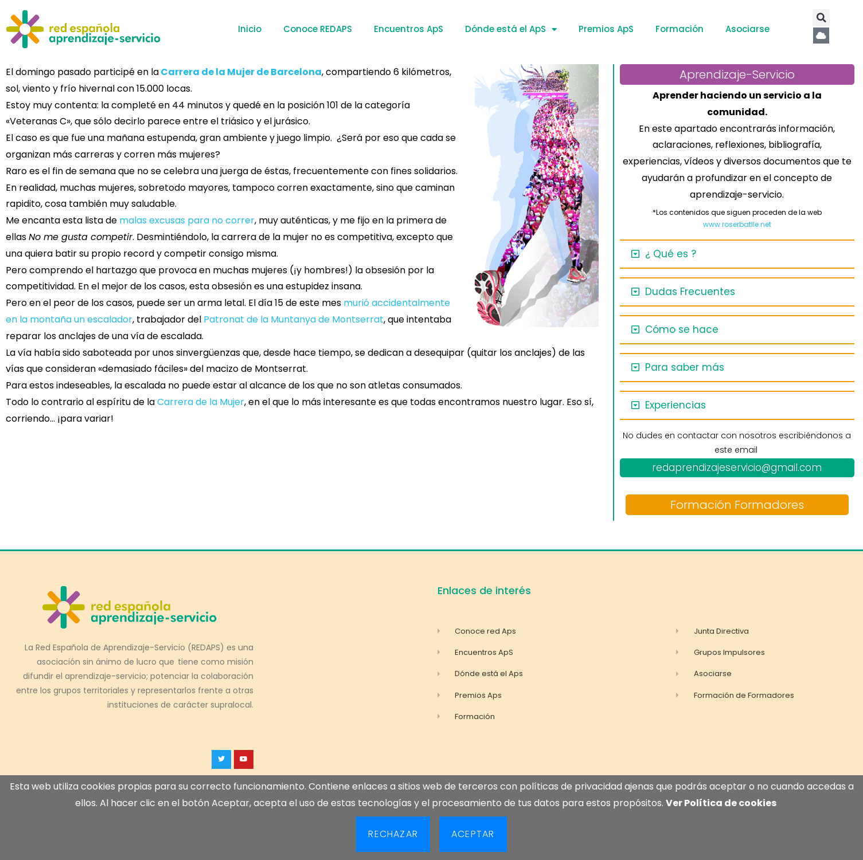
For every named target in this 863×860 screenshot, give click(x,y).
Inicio (249, 29)
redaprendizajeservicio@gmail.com (737, 467)
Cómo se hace (681, 329)
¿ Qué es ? (670, 254)
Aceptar (472, 834)
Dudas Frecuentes (690, 292)
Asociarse (747, 29)
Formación (679, 29)
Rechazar (393, 834)
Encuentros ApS (408, 29)
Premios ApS (606, 29)
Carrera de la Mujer (200, 402)
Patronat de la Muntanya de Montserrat (294, 319)
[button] (821, 17)
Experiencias (675, 405)
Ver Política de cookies (721, 803)
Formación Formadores (737, 505)
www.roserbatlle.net (737, 224)
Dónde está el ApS (511, 29)
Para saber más (684, 367)
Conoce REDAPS (317, 29)
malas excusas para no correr (187, 220)
